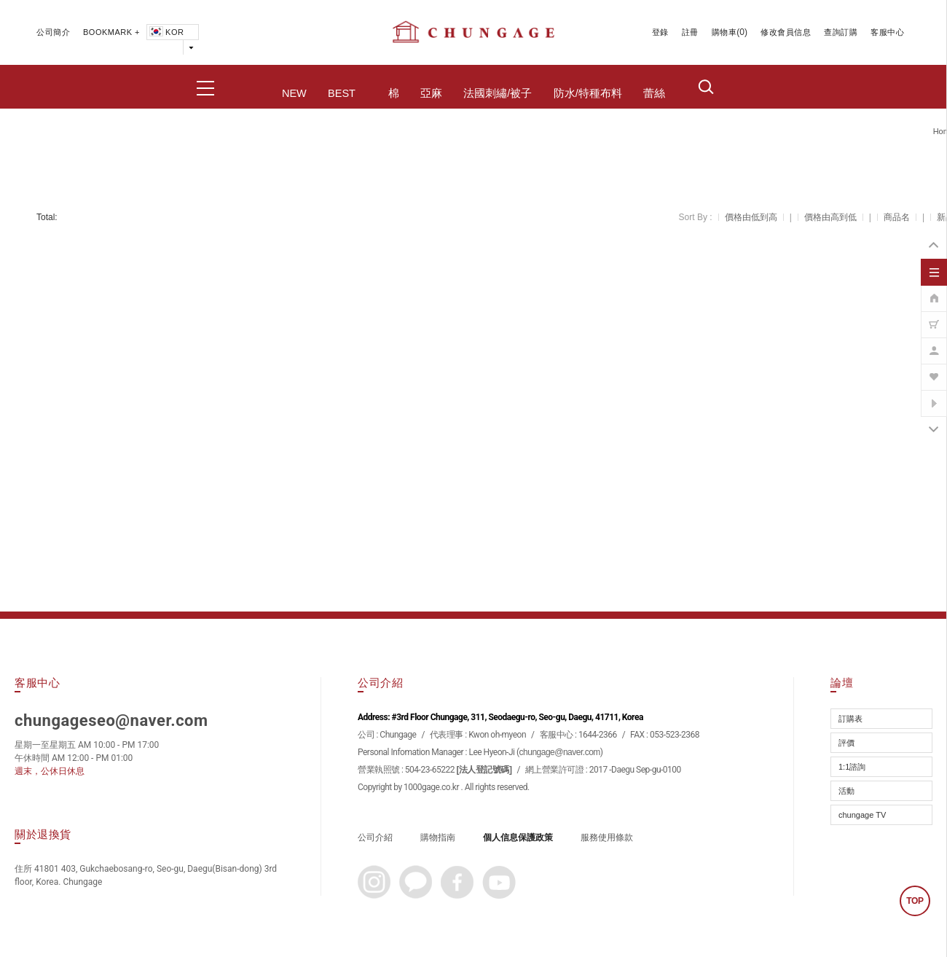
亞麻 (431, 93)
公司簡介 (53, 32)
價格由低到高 (751, 217)
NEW (294, 93)
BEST (341, 93)
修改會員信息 (786, 32)
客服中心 (887, 32)
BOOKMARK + (111, 32)
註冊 (690, 32)
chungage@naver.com (559, 752)
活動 (846, 790)
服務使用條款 (607, 837)
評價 (846, 742)
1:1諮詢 (851, 766)
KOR (165, 32)
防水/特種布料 (588, 93)
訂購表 (850, 718)
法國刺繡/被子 (497, 93)
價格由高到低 (830, 217)
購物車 (724, 32)
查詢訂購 (840, 32)
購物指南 (437, 837)
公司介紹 (375, 837)
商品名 (897, 217)
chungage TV (862, 814)
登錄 (660, 32)
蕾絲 (654, 93)
